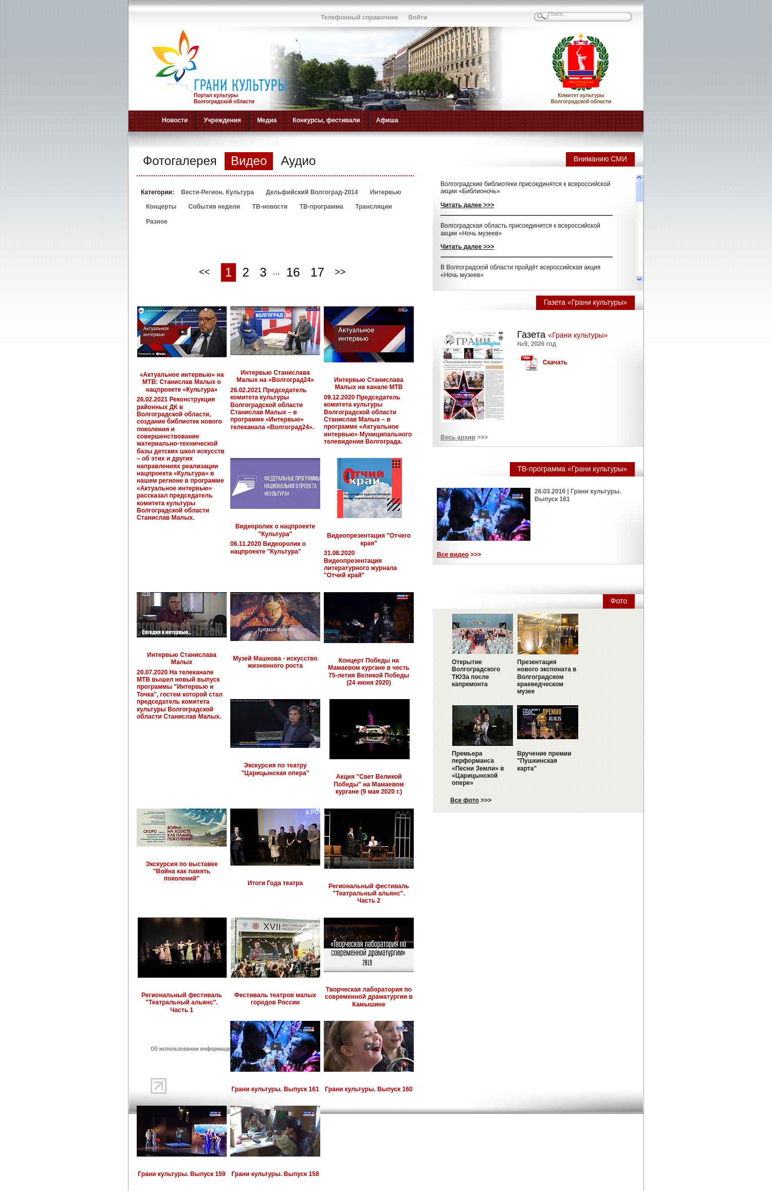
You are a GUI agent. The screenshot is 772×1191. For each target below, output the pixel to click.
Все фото (464, 800)
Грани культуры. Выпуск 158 (275, 1174)
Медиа (267, 120)
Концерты (161, 206)
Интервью (385, 192)
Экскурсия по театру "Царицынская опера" (275, 769)
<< (204, 272)
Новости (175, 120)
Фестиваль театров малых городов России (275, 999)
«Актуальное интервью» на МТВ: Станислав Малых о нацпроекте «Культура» (182, 382)
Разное (157, 221)
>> (340, 272)
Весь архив (457, 437)
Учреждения (222, 120)
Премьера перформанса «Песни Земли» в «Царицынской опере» (478, 768)
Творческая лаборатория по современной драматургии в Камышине (369, 997)
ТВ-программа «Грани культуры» (572, 469)
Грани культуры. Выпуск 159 (181, 1174)
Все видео (453, 554)
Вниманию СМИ (600, 159)
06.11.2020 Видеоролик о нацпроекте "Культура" (268, 547)
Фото (619, 601)
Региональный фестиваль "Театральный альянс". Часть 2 (368, 894)
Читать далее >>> (467, 205)
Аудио (298, 161)
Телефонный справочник (359, 17)
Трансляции (373, 206)
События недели (214, 206)
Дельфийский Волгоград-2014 (312, 192)
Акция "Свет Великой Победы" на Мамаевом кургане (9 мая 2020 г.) (368, 784)
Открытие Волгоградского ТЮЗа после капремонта (476, 673)
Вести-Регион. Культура (217, 192)
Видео (249, 161)
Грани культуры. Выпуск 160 (368, 1089)
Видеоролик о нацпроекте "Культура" (275, 530)
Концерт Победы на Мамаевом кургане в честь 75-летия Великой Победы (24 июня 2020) (368, 671)
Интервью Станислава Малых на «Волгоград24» (275, 376)
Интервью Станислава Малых (181, 658)
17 (317, 272)
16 (293, 272)
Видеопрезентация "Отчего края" (369, 539)
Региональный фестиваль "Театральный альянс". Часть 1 (181, 1003)
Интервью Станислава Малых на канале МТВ (368, 383)
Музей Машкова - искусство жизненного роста (275, 662)
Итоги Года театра (275, 883)
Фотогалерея (180, 161)
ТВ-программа (321, 206)
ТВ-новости (269, 206)
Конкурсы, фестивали (326, 120)
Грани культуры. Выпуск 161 (275, 1089)
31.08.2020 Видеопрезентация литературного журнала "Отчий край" (360, 564)
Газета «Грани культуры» (585, 302)
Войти (417, 17)
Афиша (387, 120)
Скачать (555, 362)
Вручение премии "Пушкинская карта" (544, 761)
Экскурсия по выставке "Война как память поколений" (181, 871)
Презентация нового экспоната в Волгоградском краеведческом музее (547, 676)
